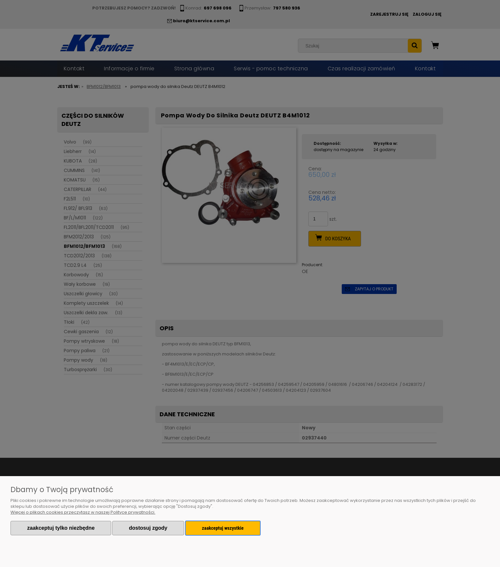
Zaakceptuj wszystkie (223, 528)
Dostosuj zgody (148, 528)
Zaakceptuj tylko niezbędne (61, 528)
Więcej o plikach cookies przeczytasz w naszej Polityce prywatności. (82, 512)
